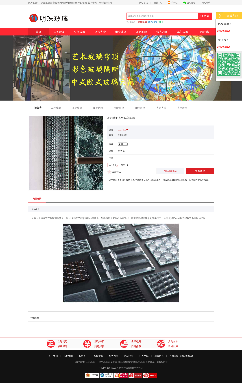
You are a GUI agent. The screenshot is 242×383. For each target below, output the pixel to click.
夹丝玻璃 (79, 31)
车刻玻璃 (182, 31)
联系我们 (68, 355)
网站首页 (143, 2)
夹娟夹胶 (100, 31)
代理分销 (124, 165)
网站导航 (207, 2)
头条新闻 (59, 31)
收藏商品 (116, 172)
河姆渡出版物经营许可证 (131, 368)
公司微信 (189, 2)
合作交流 (143, 355)
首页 (38, 31)
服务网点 (113, 355)
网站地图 (128, 355)
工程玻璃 (203, 31)
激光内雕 (162, 31)
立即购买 (200, 171)
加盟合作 (159, 355)
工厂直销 (112, 165)
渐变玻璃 (120, 31)
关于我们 (53, 355)
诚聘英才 (83, 355)
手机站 (173, 2)
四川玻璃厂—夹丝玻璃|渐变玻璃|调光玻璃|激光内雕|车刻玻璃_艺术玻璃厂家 (122, 362)
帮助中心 (98, 355)
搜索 (205, 16)
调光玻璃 (141, 31)
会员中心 (159, 2)
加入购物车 (170, 171)
